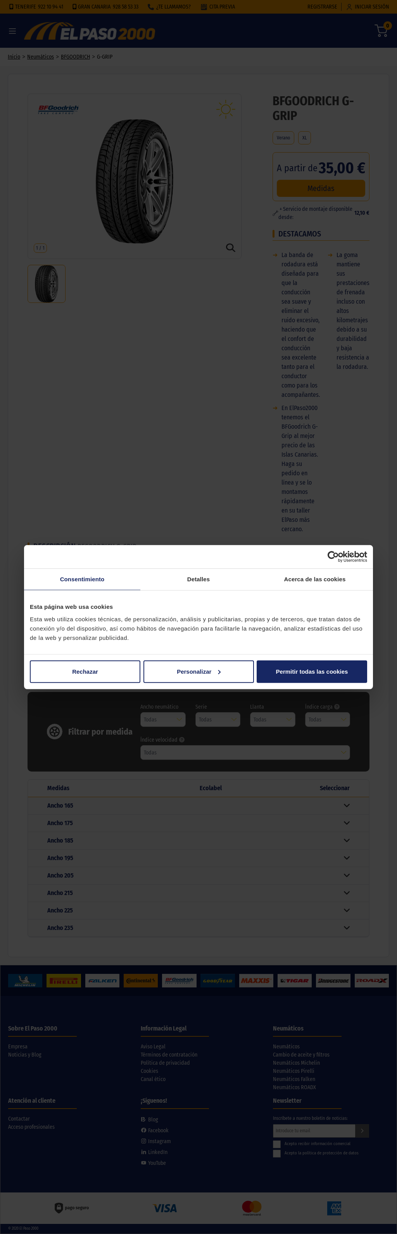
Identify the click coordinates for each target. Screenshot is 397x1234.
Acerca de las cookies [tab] (315, 579)
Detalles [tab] (198, 579)
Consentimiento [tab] (82, 579)
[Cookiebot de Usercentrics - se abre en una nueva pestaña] (333, 557)
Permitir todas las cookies (312, 671)
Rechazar (85, 671)
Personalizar (199, 671)
